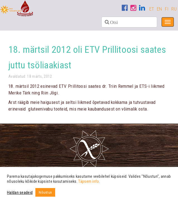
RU (174, 9)
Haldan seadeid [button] (20, 192)
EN (159, 9)
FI (167, 9)
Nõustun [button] (45, 192)
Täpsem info (88, 181)
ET (151, 9)
